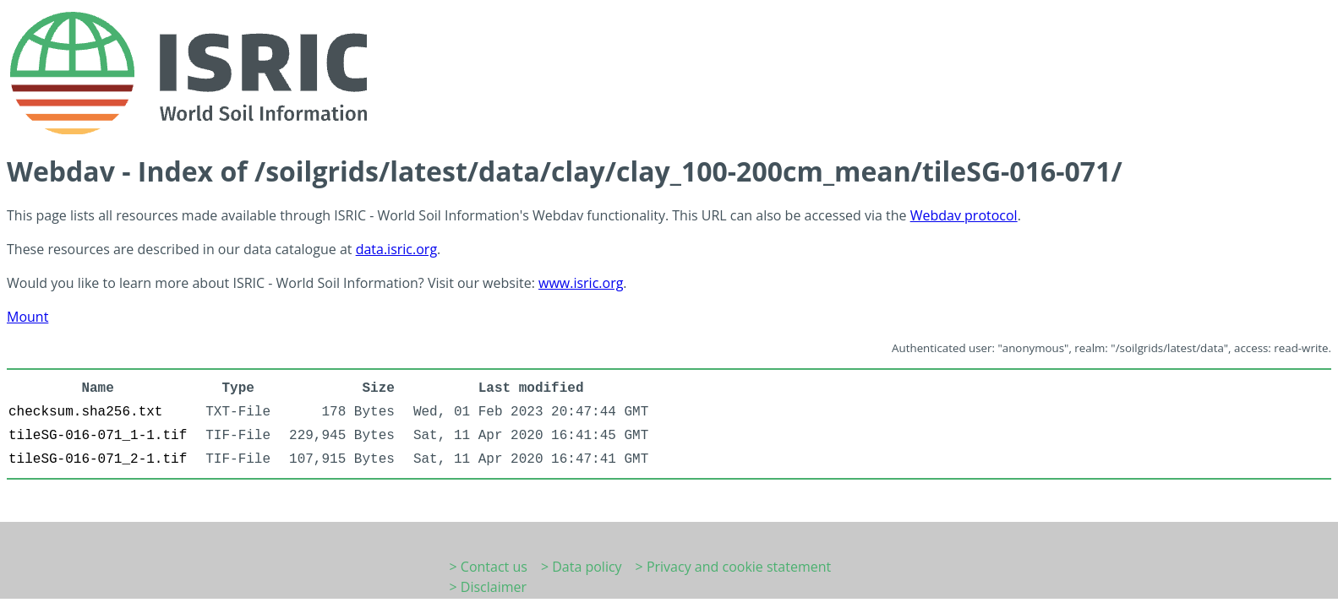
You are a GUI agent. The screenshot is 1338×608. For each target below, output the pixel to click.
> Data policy (581, 566)
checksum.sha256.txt (85, 412)
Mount (27, 316)
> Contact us (488, 566)
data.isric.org (396, 249)
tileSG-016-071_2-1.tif (97, 459)
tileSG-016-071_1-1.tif (97, 435)
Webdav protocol (964, 215)
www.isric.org (580, 283)
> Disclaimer (488, 587)
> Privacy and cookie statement (734, 566)
